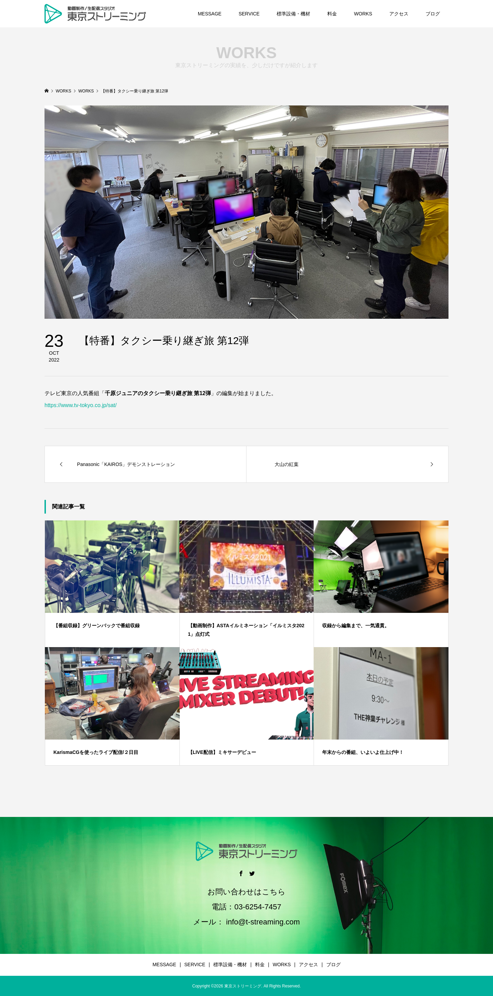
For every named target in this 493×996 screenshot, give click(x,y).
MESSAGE (210, 13)
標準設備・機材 (293, 13)
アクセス (398, 13)
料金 (332, 13)
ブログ (433, 13)
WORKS (363, 13)
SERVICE (249, 13)
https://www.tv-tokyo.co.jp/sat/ (81, 405)
